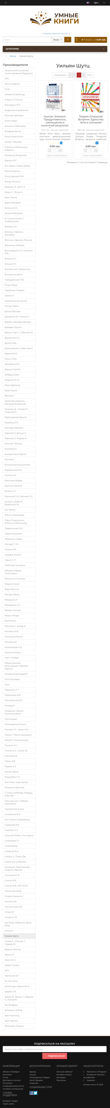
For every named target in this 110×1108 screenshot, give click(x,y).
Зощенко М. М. (12, 380)
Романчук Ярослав (14, 787)
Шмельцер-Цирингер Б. (17, 986)
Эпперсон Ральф (13, 1010)
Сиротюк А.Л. (11, 830)
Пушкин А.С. (11, 745)
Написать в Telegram (97, 1072)
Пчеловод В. (11, 756)
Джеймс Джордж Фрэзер (18, 322)
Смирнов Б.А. (12, 851)
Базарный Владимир (16, 155)
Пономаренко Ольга (15, 724)
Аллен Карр (11, 121)
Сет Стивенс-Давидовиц (17, 819)
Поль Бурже (11, 719)
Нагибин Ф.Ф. (12, 631)
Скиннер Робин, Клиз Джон (19, 835)
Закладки (61, 1077)
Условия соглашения (13, 1089)
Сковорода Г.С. (12, 840)
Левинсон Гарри (13, 539)
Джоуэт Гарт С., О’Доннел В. (19, 332)
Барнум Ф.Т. (11, 160)
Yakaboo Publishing (14, 94)
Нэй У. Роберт (12, 658)
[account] (104, 2)
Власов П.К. (11, 264)
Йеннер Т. (10, 396)
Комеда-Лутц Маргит (15, 454)
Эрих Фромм (11, 1021)
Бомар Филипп (12, 181)
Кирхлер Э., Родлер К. (16, 438)
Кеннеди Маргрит (14, 428)
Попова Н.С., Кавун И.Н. (17, 729)
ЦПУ (7, 970)
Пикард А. (10, 705)
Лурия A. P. (10, 560)
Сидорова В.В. (12, 825)
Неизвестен (11, 642)
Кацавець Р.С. (12, 422)
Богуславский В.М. (14, 176)
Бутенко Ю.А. (11, 208)
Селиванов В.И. (13, 814)
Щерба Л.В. (10, 991)
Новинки (34, 1083)
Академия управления (16, 110)
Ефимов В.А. (11, 353)
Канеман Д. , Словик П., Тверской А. (17, 410)
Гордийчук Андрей (14, 290)
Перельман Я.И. (13, 695)
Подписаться (55, 1056)
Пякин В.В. (10, 761)
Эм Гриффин (11, 1005)
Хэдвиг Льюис (12, 965)
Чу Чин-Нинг (11, 981)
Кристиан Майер (13, 480)
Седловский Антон (14, 809)
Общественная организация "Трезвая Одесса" (16, 666)
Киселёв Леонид (13, 443)
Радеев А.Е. (10, 766)
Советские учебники (15, 862)
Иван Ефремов (12, 385)
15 (89, 75)
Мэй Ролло (10, 621)
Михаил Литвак (13, 610)
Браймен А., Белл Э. (15, 187)
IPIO (7, 78)
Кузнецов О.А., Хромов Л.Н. (19, 496)
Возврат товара (10, 1101)
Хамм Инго (10, 960)
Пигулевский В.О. (14, 700)
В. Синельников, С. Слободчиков (14, 220)
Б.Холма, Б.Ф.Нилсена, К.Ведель (16, 148)
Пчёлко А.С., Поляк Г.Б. (16, 750)
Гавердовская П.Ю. (14, 280)
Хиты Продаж (36, 1080)
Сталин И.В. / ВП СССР (16, 885)
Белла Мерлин (12, 171)
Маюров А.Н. (11, 600)
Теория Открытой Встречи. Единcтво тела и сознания (90, 119)
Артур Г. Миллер (13, 142)
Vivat (7, 89)
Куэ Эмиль (10, 509)
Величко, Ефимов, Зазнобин (14, 233)
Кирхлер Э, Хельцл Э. (15, 433)
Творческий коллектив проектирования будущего (19, 72)
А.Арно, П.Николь (14, 99)
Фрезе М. (9, 954)
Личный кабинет (64, 1072)
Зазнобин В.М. (12, 364)
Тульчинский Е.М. (14, 907)
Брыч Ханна (11, 197)
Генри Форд (11, 285)
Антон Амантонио (14, 136)
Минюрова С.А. (12, 605)
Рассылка (61, 1080)
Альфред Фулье (13, 131)
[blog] (6, 2)
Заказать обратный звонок (55, 33)
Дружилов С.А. (12, 338)
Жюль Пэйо (11, 359)
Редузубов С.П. (12, 777)
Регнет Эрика (12, 771)
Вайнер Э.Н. (11, 226)
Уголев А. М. (11, 917)
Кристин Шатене (13, 486)
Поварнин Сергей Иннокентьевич (14, 712)
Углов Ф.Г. (9, 912)
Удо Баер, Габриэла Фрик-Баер (18, 924)
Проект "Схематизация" (17, 740)
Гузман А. (9, 295)
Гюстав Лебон (12, 306)
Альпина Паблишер (15, 126)
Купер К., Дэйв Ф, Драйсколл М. (13, 503)
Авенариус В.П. (13, 105)
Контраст (9, 459)
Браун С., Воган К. (14, 192)
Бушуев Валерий (13, 213)
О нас (5, 1077)
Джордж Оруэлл (13, 327)
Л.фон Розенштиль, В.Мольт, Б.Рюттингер (16, 521)
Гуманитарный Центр (16, 301)
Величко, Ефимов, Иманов (18, 240)
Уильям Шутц (11, 936)
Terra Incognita (12, 84)
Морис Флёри (12, 615)
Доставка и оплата (12, 1080)
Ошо (7, 684)
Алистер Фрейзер (14, 115)
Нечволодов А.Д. (13, 647)
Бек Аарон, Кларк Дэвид (17, 166)
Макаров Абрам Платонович (13, 572)
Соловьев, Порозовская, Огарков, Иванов (17, 868)
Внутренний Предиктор (17, 269)
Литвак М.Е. (11, 549)
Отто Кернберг (12, 679)
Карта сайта (8, 1104)
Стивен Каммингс (14, 896)
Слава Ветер (11, 846)
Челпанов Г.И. (12, 976)
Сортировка (60, 75)
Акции (33, 1074)
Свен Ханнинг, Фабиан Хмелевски (16, 802)
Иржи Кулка (11, 390)
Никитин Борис (13, 652)
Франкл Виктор (13, 949)
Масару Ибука (12, 594)
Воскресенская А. (14, 274)
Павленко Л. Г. (12, 690)
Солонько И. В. (12, 875)
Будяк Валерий (13, 202)
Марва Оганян (12, 584)
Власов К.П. (11, 258)
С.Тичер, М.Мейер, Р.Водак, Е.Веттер (19, 794)
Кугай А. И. (10, 491)
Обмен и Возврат (11, 1072)
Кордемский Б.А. (13, 470)
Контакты (7, 1074)
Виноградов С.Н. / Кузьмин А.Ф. (19, 252)
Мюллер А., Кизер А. (15, 626)
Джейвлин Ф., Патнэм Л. (17, 316)
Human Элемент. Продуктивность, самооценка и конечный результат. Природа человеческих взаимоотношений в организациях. (55, 127)
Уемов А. (9, 930)
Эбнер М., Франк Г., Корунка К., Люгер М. (19, 998)
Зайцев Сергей (12, 369)
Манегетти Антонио (15, 578)
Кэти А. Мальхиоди (14, 515)
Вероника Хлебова (14, 245)
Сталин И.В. (11, 880)
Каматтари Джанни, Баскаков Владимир (15, 402)
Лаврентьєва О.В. (14, 528)
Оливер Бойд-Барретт (16, 674)
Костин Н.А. (11, 475)
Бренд (33, 1072)
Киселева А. (11, 449)
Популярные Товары (40, 1077)
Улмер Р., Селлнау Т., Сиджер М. (15, 942)
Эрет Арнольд (12, 1015)
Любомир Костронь (15, 565)
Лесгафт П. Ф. (11, 544)
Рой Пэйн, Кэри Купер (16, 782)
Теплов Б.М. (11, 901)
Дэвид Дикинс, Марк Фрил (19, 348)
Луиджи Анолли (13, 555)
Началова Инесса (14, 636)
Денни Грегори (12, 311)
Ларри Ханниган (13, 533)
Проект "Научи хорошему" (18, 735)
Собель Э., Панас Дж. (15, 856)
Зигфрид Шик (12, 374)
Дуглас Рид (10, 343)
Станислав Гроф (13, 891)
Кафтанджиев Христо (16, 417)
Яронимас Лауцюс (14, 1026)
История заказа (63, 1074)
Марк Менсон (12, 589)
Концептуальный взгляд (17, 464)
